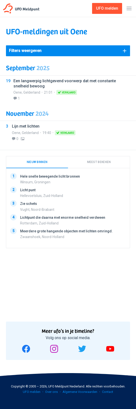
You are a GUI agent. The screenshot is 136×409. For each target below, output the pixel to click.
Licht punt (27, 190)
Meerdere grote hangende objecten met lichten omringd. (66, 231)
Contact (107, 392)
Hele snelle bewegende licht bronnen (50, 176)
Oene (17, 92)
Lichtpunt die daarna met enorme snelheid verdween (62, 217)
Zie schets (28, 204)
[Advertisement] (43, 283)
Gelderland (31, 92)
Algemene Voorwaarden (80, 392)
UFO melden (31, 392)
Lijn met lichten (25, 126)
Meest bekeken (99, 162)
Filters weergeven (25, 50)
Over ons (51, 392)
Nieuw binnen (37, 162)
